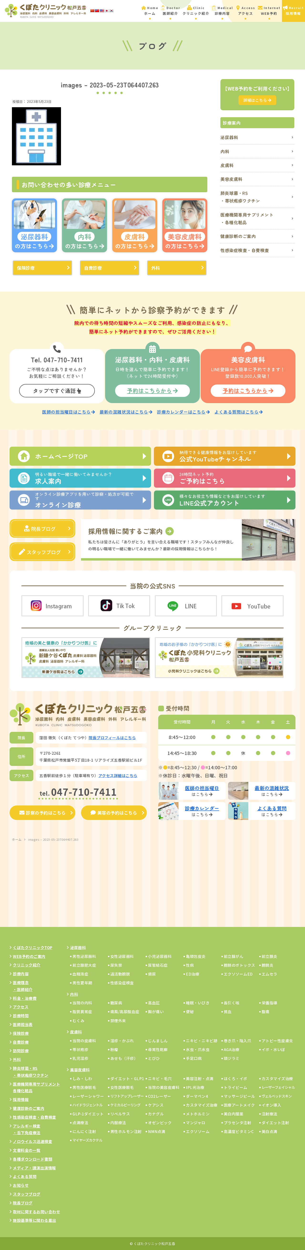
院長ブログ (40, 528)
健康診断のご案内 (238, 236)
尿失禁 (116, 965)
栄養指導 (269, 1002)
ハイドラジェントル (87, 1104)
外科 (155, 268)
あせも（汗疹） (124, 1058)
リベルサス (120, 1113)
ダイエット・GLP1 (127, 1078)
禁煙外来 (118, 1020)
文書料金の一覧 (27, 1150)
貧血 (228, 1011)
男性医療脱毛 (84, 1087)
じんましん (158, 1040)
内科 (224, 151)
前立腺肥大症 (84, 965)
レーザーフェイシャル (278, 1086)
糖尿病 (116, 1002)
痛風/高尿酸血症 (124, 1011)
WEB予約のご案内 (29, 956)
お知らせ (21, 1185)
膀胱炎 (268, 965)
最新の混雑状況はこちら (126, 412)
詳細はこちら (257, 100)
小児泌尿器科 (160, 956)
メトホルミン (197, 1113)
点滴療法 (80, 1122)
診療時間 (21, 1015)
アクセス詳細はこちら (117, 775)
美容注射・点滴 (200, 1078)
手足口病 (194, 1058)
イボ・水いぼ (273, 1049)
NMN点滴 (156, 1131)
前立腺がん (234, 956)
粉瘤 (114, 1049)
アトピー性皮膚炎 (277, 1040)
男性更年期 (82, 982)
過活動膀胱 (120, 974)
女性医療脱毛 (122, 1087)
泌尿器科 (229, 137)
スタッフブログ (40, 551)
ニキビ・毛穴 (160, 1078)
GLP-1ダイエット (88, 1113)
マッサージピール (239, 1096)
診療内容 (21, 973)
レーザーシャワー (88, 1096)
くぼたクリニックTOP (32, 947)
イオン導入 (271, 1105)
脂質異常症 (82, 1011)
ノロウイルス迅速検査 (32, 1141)
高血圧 (154, 1002)
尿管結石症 (158, 965)
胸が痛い (156, 1011)
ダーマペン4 (197, 1096)
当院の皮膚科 (84, 1040)
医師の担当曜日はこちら (68, 412)
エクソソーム (197, 1131)
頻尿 (152, 974)
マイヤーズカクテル (87, 1139)
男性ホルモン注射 (126, 1131)
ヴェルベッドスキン (277, 1095)
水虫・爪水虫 (197, 1049)
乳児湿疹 (80, 1058)
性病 (190, 965)
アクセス (20, 1006)
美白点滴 (269, 1131)
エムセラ (269, 974)
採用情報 (21, 1099)
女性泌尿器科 (122, 956)
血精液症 (80, 974)
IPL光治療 (195, 1087)
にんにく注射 (84, 1131)
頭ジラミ (231, 1058)
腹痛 (265, 1011)
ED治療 (192, 974)
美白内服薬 (234, 1113)
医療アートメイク (239, 1105)
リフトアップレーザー (127, 1095)
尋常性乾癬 (158, 1049)
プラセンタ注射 (237, 1122)
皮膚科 (227, 165)
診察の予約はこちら (42, 812)
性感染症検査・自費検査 (244, 250)
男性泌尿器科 (84, 956)
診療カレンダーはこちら (183, 412)
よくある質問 (24, 1176)
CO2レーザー (159, 1096)
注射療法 (269, 1113)
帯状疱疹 (80, 1049)
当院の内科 (82, 1002)
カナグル (156, 1113)
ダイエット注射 (275, 1122)
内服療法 (118, 1122)
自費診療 (93, 268)
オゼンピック (160, 1122)
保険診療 (26, 268)
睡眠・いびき (197, 1002)
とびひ (154, 1058)
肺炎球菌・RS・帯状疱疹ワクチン (240, 197)
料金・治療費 (24, 998)
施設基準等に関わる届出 (34, 1220)
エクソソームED (238, 974)
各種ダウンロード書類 (32, 1159)
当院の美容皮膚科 (163, 1087)
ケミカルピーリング (125, 1104)
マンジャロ (195, 1122)
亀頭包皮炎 (196, 956)
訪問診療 (21, 1050)
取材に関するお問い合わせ (36, 1211)
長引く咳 (231, 1002)
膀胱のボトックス (239, 965)
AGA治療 (231, 1049)
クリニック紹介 (27, 964)
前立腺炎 (269, 956)
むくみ (78, 1020)
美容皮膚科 (231, 179)
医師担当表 (23, 1024)
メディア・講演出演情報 (34, 1167)
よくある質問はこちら (238, 412)
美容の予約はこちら (114, 812)
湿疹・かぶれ (122, 1040)
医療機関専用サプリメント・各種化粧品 (246, 218)
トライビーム (235, 1087)
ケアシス (155, 1105)
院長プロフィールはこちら (112, 737)
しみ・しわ (82, 1078)
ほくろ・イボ (235, 1078)
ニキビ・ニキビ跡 (201, 1040)
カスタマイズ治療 (277, 1078)
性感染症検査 (122, 982)
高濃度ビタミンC (239, 1131)
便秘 (190, 1011)
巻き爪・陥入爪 (237, 1040)
